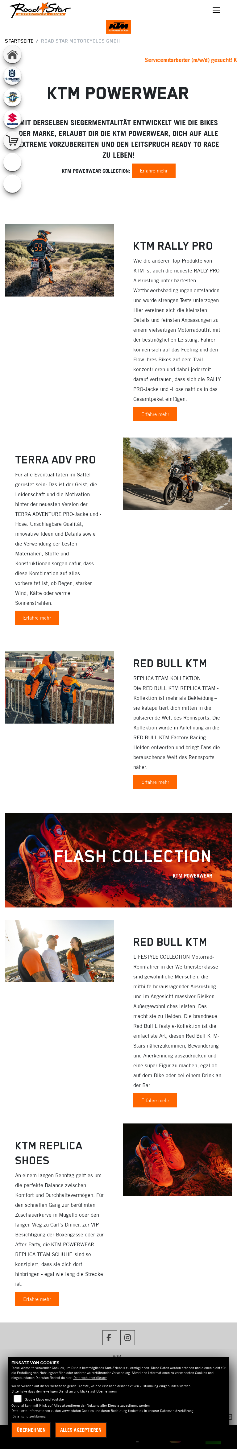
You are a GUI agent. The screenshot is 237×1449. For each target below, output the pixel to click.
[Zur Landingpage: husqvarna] (12, 75)
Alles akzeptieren (81, 1430)
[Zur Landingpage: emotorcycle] (12, 162)
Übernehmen (31, 1430)
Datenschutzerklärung (90, 1378)
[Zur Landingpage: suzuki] (12, 119)
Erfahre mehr (154, 171)
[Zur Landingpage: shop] (12, 140)
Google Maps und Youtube (44, 1399)
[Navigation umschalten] (217, 10)
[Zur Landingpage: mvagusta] (12, 97)
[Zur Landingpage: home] (12, 54)
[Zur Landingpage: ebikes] (12, 183)
